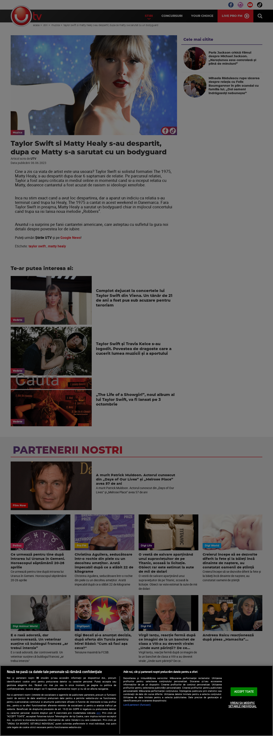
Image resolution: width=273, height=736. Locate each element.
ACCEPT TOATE (244, 692)
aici (98, 713)
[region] (136, 700)
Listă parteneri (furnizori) (137, 704)
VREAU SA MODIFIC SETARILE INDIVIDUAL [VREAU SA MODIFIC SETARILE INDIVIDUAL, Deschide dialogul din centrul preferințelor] (242, 704)
